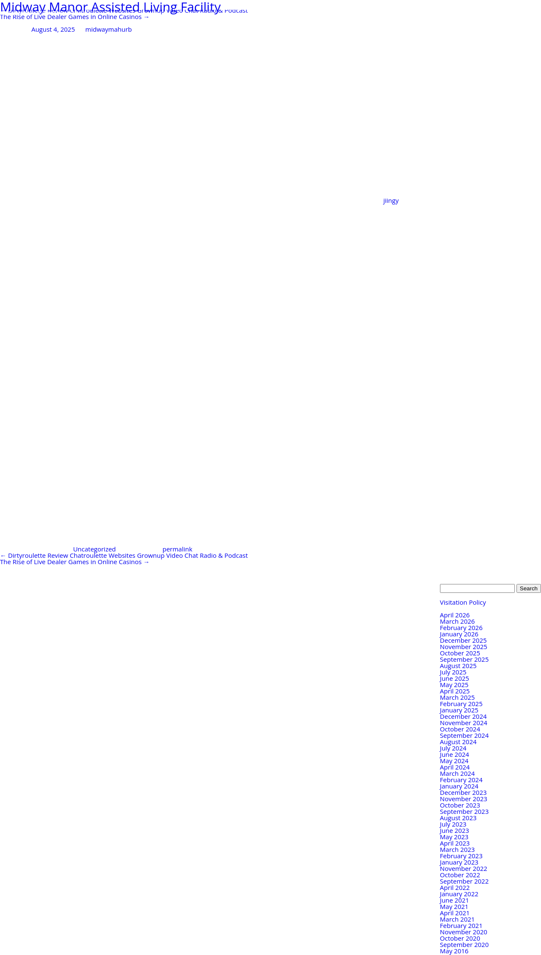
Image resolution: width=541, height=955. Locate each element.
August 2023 (458, 817)
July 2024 (453, 748)
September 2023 (464, 811)
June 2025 (454, 678)
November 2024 (463, 722)
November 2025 (463, 646)
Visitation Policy (463, 602)
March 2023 (457, 849)
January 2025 (459, 710)
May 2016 (454, 951)
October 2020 (460, 938)
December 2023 (463, 792)
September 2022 (464, 881)
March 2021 (457, 919)
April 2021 (455, 913)
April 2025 (455, 691)
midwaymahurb (108, 29)
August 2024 (458, 741)
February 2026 (461, 627)
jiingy (391, 200)
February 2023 (461, 855)
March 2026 (457, 621)
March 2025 (457, 697)
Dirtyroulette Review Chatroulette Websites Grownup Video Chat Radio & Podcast (124, 555)
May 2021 (454, 906)
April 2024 (455, 767)
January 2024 (459, 786)
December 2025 (463, 640)
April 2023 (455, 843)
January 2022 (459, 894)
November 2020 (463, 932)
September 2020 (464, 944)
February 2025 (461, 703)
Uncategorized (94, 549)
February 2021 (461, 925)
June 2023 (454, 830)
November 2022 (463, 868)
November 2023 (463, 798)
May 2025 (454, 684)
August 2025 (458, 665)
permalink (177, 549)
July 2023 (453, 824)
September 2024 (464, 735)
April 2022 (455, 887)
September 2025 (464, 659)
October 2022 (460, 874)
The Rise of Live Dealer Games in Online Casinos (75, 16)
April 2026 (455, 615)
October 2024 (460, 729)
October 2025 (460, 653)
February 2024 (461, 779)
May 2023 (454, 836)
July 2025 (453, 672)
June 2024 (454, 754)
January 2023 (459, 862)
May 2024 (454, 760)
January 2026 (459, 634)
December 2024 (463, 716)
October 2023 (460, 805)
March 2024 (457, 773)
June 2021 (454, 900)
